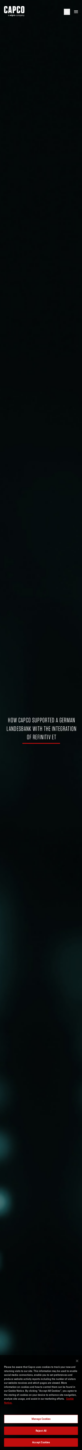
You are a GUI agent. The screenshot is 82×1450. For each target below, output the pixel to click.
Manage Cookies (41, 1418)
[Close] (77, 1360)
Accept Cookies (41, 1442)
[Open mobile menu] (76, 11)
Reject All (41, 1430)
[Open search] (67, 12)
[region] (41, 1402)
